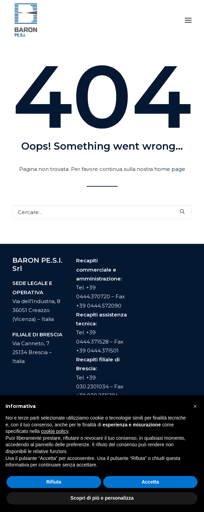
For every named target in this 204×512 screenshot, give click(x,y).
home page (169, 169)
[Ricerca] (102, 212)
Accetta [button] (150, 482)
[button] (188, 20)
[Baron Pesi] (25, 20)
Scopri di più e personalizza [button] (101, 498)
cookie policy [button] (54, 431)
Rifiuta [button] (53, 482)
